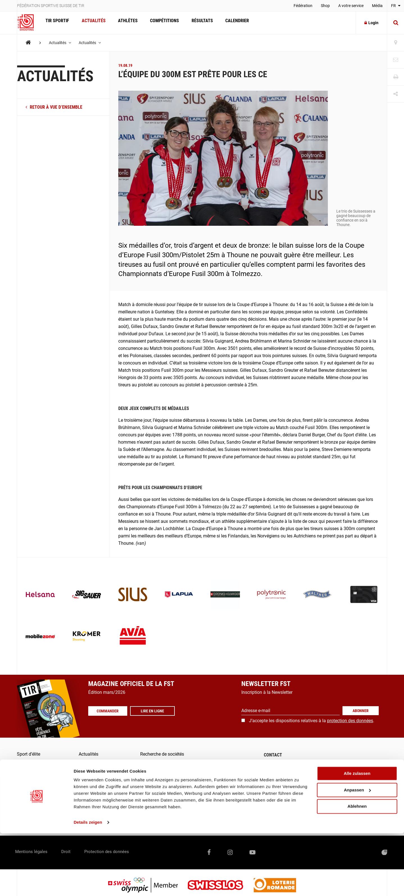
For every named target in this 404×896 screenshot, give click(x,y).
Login (371, 22)
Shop (325, 5)
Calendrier (230, 22)
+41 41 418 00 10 (366, 793)
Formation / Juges (35, 775)
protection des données (350, 720)
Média (377, 5)
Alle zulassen (357, 836)
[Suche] (395, 23)
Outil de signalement (160, 818)
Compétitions (160, 22)
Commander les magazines (167, 764)
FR (395, 5)
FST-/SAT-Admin (156, 797)
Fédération (303, 5)
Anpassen (357, 852)
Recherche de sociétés (162, 754)
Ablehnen (357, 869)
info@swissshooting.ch (291, 793)
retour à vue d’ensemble (54, 107)
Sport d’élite (28, 754)
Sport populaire (32, 764)
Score (145, 808)
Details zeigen (88, 885)
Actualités (92, 22)
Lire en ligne (155, 711)
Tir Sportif (57, 22)
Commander (109, 711)
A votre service (351, 5)
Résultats (196, 22)
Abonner (361, 710)
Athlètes (125, 22)
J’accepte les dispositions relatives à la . (311, 720)
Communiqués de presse (164, 775)
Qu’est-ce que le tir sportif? (43, 786)
